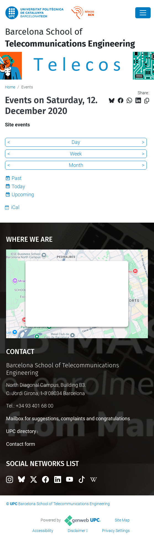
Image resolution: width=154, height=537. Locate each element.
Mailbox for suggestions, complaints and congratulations (68, 418)
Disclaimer (76, 530)
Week (76, 154)
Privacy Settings (116, 530)
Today (18, 186)
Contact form (20, 444)
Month (76, 165)
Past (17, 178)
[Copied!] (146, 101)
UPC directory (21, 431)
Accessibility (42, 530)
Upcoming (23, 194)
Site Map (122, 520)
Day (76, 142)
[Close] (143, 12)
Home (10, 87)
